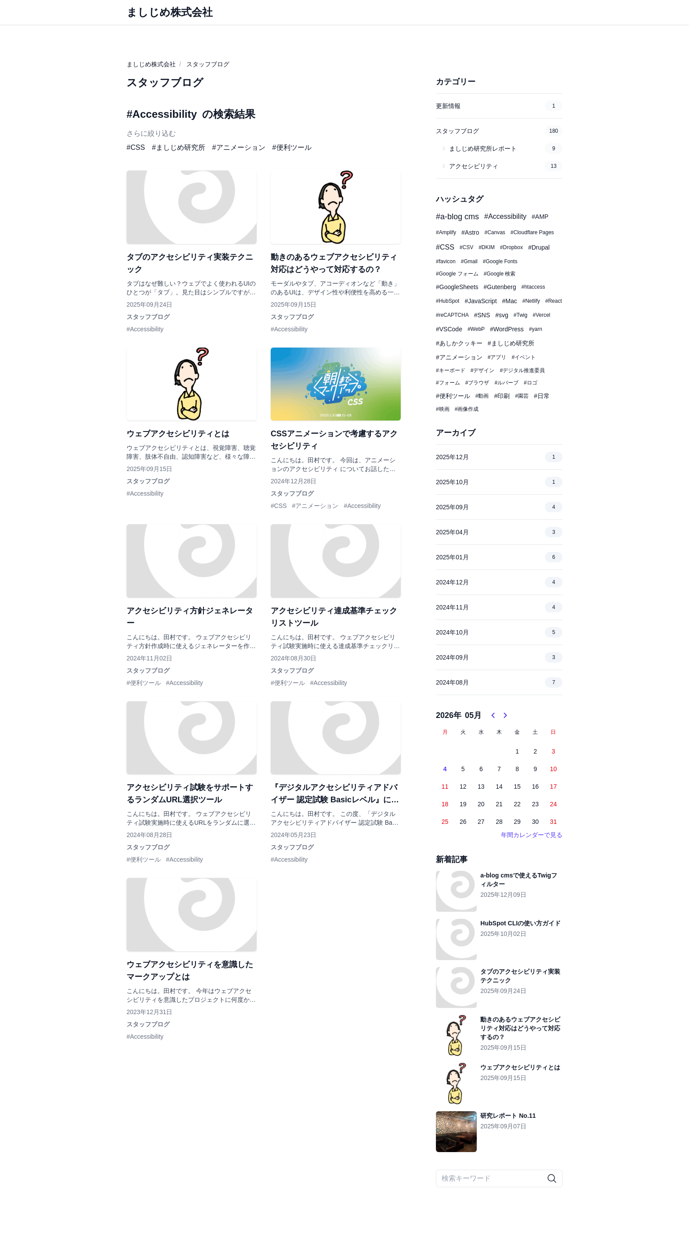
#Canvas (494, 232)
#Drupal (539, 247)
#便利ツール (292, 147)
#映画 (443, 409)
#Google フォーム (457, 274)
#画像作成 (467, 409)
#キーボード (450, 370)
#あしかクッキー (459, 343)
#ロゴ (530, 383)
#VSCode (449, 329)
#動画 (482, 396)
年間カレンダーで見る (531, 834)
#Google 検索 (500, 274)
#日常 (542, 395)
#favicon (446, 261)
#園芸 (522, 396)
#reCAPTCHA (452, 315)
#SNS (482, 315)
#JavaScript (480, 300)
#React (553, 301)
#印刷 (502, 395)
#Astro (470, 232)
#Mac (509, 300)
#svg (501, 315)
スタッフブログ (207, 64)
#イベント (523, 357)
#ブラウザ (477, 383)
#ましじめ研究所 (178, 147)
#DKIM (487, 247)
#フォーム (448, 383)
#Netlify (531, 301)
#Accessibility (162, 114)
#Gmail (469, 261)
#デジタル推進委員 (522, 370)
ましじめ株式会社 (151, 64)
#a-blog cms (457, 216)
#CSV (466, 247)
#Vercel (541, 315)
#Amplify (446, 232)
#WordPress (507, 329)
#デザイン (483, 370)
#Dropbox (511, 247)
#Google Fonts (500, 261)
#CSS (136, 147)
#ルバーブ (506, 383)
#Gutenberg (500, 286)
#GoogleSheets (457, 286)
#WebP (476, 329)
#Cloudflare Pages (532, 232)
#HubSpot (447, 301)
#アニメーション (238, 147)
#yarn (535, 329)
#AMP (540, 216)
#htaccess (533, 287)
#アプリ (497, 357)
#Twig (520, 315)
